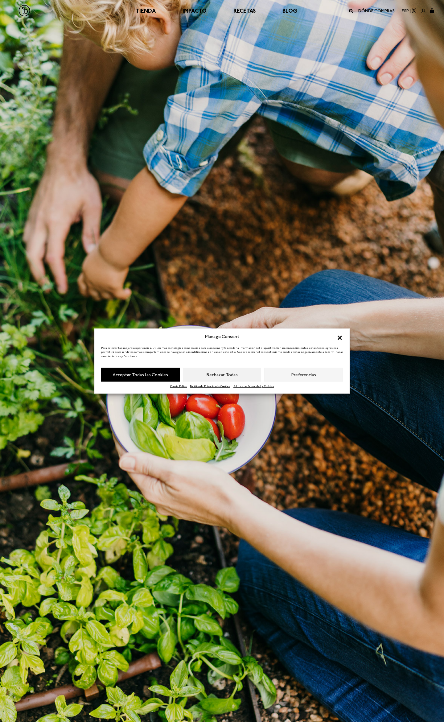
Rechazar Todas (222, 375)
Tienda (146, 10)
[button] (340, 337)
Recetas (244, 10)
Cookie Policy (178, 386)
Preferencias (303, 375)
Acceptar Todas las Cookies (140, 375)
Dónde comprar (376, 11)
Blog (289, 10)
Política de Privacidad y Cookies (210, 386)
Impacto (195, 10)
